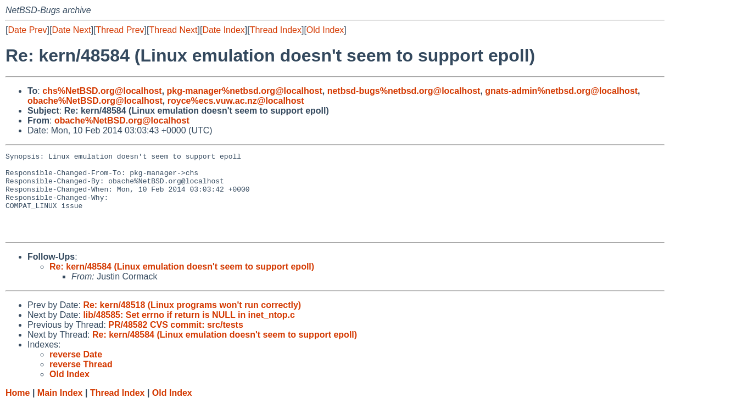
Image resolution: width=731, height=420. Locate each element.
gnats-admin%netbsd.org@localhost (561, 91)
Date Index (223, 30)
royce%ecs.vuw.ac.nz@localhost (236, 100)
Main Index (60, 409)
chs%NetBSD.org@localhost (101, 91)
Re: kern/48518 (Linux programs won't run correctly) (192, 321)
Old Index (325, 30)
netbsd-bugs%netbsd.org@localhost (404, 91)
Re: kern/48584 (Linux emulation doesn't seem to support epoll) (181, 283)
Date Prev (27, 30)
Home (17, 409)
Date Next (71, 30)
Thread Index (276, 30)
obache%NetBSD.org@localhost (95, 100)
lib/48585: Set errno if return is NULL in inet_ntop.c (189, 331)
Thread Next (173, 30)
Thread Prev (120, 30)
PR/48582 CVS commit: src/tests (175, 341)
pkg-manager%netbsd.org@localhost (244, 91)
